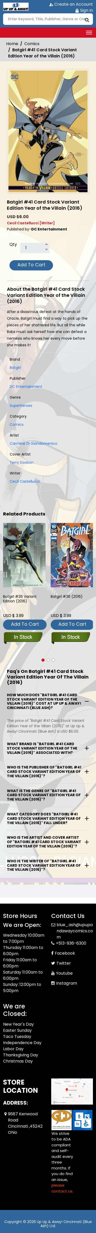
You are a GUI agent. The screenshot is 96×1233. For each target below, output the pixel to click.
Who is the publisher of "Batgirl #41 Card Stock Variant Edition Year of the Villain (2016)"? (44, 772)
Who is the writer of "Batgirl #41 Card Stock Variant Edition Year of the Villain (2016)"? (44, 865)
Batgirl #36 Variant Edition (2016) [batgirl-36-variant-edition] (20, 599)
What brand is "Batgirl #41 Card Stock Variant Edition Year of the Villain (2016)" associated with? (42, 748)
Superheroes (21, 405)
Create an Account (71, 4)
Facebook (65, 953)
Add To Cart (31, 264)
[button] (43, 660)
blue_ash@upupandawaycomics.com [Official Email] (75, 931)
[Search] (48, 19)
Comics (31, 44)
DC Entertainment (26, 386)
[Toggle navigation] (89, 32)
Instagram (66, 983)
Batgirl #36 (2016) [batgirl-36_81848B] (67, 596)
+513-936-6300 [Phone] (71, 943)
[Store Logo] (16, 7)
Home (12, 44)
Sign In (84, 10)
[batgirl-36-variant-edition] (24, 555)
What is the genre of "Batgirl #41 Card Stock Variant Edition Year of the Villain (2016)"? (44, 795)
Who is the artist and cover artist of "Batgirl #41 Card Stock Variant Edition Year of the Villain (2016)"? (44, 842)
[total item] (34, 248)
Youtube (64, 973)
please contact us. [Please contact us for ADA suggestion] (62, 1188)
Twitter (63, 963)
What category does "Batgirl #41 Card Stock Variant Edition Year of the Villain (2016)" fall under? (44, 818)
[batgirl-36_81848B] (72, 555)
